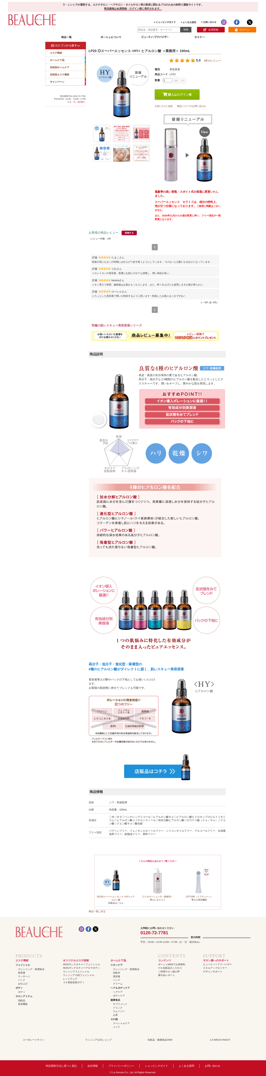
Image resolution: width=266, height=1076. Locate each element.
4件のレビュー (212, 60)
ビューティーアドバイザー (217, 964)
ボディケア (119, 995)
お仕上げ (23, 983)
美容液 (21, 972)
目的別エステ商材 (68, 74)
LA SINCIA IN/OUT (220, 1039)
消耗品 (21, 1000)
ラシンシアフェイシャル (76, 971)
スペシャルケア (121, 1023)
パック (21, 980)
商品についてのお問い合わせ (191, 106)
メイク (116, 1027)
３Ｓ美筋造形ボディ (74, 982)
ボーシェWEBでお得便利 (171, 964)
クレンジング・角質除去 (31, 969)
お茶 (115, 1015)
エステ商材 (68, 52)
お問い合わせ (212, 1065)
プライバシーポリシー (121, 1065)
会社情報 (92, 1065)
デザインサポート (212, 971)
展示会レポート (166, 975)
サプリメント (120, 1004)
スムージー (119, 1011)
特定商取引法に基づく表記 (61, 1065)
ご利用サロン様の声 (169, 971)
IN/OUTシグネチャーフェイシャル (81, 964)
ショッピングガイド (156, 1065)
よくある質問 (186, 1065)
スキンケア (117, 965)
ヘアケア (118, 992)
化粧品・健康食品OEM (160, 1039)
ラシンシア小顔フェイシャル (78, 975)
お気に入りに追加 (164, 106)
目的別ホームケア (68, 67)
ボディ (19, 988)
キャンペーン (68, 81)
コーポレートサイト (33, 1039)
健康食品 (115, 1000)
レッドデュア (70, 978)
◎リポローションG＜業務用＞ (157, 896)
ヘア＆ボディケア (120, 988)
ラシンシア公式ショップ (98, 1039)
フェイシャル (23, 965)
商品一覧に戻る (97, 911)
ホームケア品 (68, 60)
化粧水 (116, 972)
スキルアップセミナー (215, 968)
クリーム (118, 983)
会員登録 (210, 29)
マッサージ (24, 976)
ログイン (242, 29)
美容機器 (23, 1004)
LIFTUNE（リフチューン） (199, 896)
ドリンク (118, 1007)
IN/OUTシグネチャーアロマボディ (81, 968)
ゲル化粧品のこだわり (170, 968)
